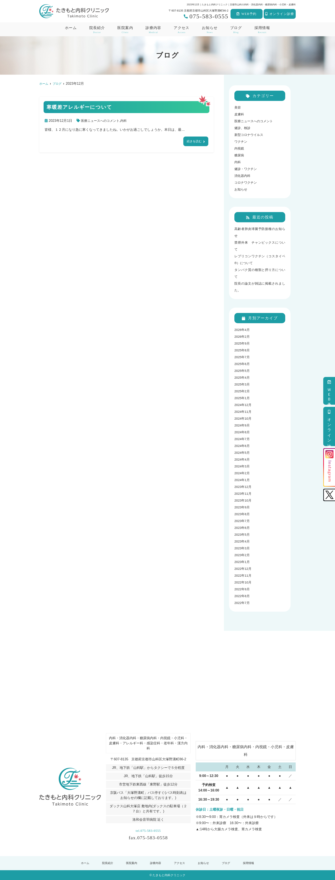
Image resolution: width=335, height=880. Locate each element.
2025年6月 (242, 364)
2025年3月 (242, 384)
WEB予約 (246, 14)
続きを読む (193, 141)
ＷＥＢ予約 (329, 390)
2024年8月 (242, 432)
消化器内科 (242, 175)
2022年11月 (243, 575)
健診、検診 (242, 128)
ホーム (71, 28)
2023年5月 (242, 534)
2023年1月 (242, 562)
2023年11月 (243, 493)
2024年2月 (242, 473)
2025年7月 (242, 357)
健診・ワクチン (246, 169)
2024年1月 (242, 480)
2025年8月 (242, 350)
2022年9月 (242, 589)
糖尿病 (239, 155)
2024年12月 (243, 405)
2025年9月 (242, 343)
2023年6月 (242, 527)
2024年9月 (242, 425)
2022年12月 (243, 568)
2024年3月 (242, 466)
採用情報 (262, 30)
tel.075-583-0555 (148, 829)
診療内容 (153, 30)
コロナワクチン (246, 182)
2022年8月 (242, 596)
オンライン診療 (279, 14)
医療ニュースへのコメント (101, 120)
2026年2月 (242, 336)
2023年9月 (242, 507)
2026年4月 (242, 330)
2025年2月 (242, 391)
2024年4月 (242, 459)
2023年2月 (242, 555)
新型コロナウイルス (249, 135)
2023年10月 (243, 500)
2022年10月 (243, 582)
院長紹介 (106, 863)
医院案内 (125, 30)
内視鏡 (239, 148)
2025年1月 (242, 398)
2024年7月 (242, 439)
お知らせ (209, 30)
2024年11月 (243, 411)
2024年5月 (242, 452)
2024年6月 (242, 446)
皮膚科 (239, 114)
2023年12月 (243, 487)
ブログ (236, 30)
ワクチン (241, 141)
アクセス (181, 30)
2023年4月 (242, 541)
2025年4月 (242, 377)
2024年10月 (243, 418)
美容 (237, 107)
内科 (126, 120)
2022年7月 (242, 603)
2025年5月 (242, 370)
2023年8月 (242, 514)
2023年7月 (242, 521)
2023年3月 (242, 548)
